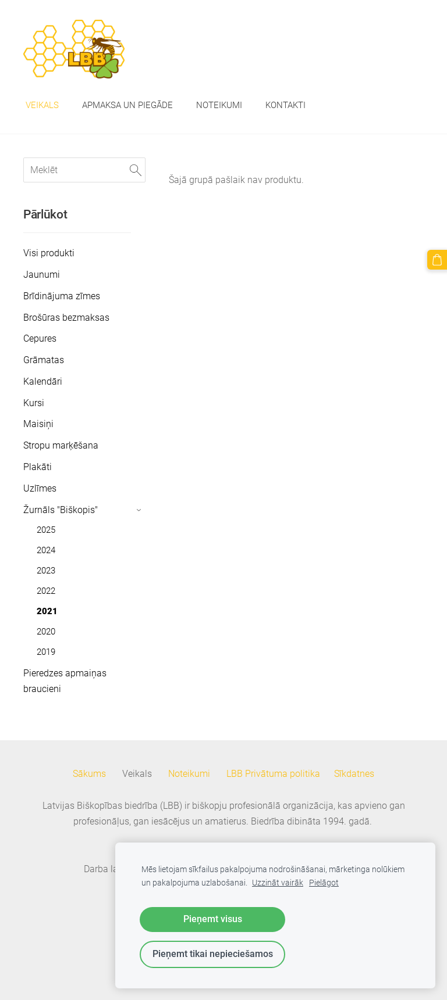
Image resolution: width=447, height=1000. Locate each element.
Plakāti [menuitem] (37, 466)
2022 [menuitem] (46, 591)
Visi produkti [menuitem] (48, 253)
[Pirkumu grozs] (437, 260)
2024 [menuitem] (46, 550)
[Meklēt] (84, 169)
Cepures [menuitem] (39, 338)
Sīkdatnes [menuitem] (354, 773)
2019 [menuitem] (46, 652)
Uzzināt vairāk (277, 883)
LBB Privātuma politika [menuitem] (273, 773)
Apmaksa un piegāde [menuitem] (127, 105)
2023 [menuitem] (46, 570)
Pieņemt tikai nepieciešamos (212, 953)
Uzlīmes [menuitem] (39, 488)
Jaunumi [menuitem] (41, 274)
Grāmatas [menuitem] (43, 359)
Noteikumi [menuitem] (219, 105)
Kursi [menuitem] (33, 402)
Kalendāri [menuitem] (42, 381)
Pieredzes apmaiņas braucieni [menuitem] (65, 681)
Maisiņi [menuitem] (38, 423)
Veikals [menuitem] (42, 105)
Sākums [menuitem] (89, 773)
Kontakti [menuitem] (285, 105)
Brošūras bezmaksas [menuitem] (66, 317)
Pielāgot (324, 883)
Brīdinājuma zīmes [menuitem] (61, 296)
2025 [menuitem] (46, 530)
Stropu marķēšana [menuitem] (60, 445)
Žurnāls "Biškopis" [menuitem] (60, 509)
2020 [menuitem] (46, 631)
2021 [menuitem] (47, 611)
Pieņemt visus (212, 918)
